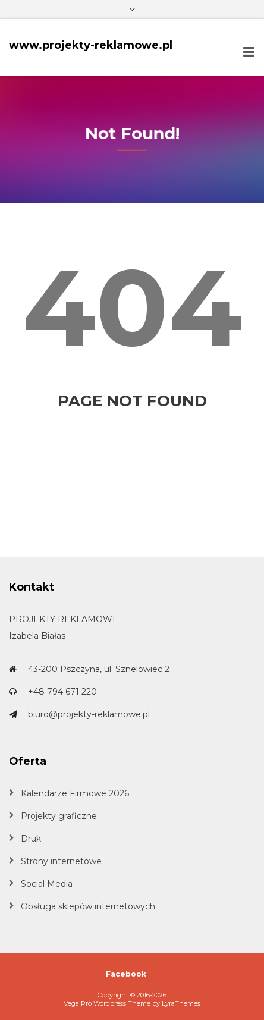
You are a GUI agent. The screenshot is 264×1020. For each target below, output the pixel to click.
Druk (31, 838)
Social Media (47, 883)
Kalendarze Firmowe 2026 (75, 793)
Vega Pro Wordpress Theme (107, 1003)
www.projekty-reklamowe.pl (90, 45)
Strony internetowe (61, 861)
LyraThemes (181, 1003)
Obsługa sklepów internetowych (88, 906)
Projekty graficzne (59, 816)
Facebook (126, 973)
